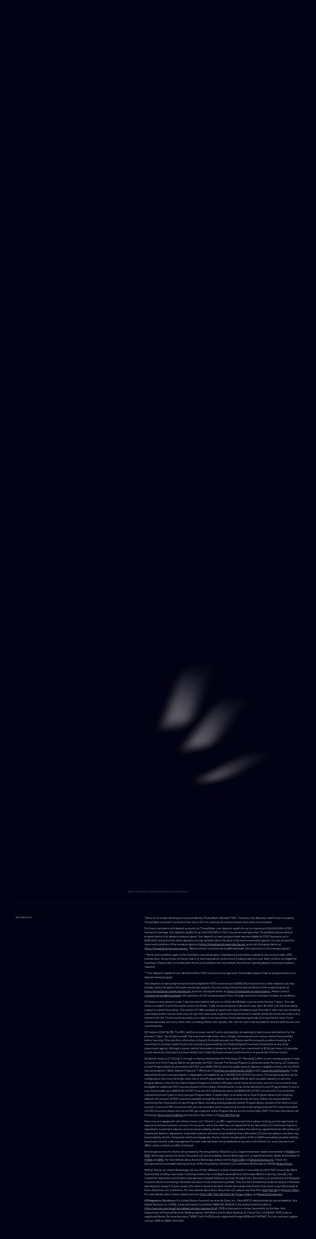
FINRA (290, 1151)
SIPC (147, 1155)
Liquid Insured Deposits (275, 1070)
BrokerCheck (284, 1163)
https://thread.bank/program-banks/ (166, 948)
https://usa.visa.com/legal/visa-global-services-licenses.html (180, 1208)
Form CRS (238, 1159)
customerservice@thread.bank (162, 995)
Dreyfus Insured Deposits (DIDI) (233, 1070)
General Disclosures (261, 1159)
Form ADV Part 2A (228, 1115)
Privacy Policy (291, 1190)
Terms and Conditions (170, 1115)
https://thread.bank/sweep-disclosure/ (222, 944)
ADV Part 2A (269, 1190)
